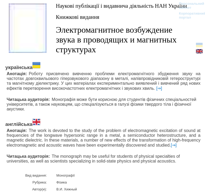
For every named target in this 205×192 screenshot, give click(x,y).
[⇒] (159, 88)
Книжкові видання (77, 17)
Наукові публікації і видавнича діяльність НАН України (121, 6)
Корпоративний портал (189, 15)
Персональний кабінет (189, 6)
